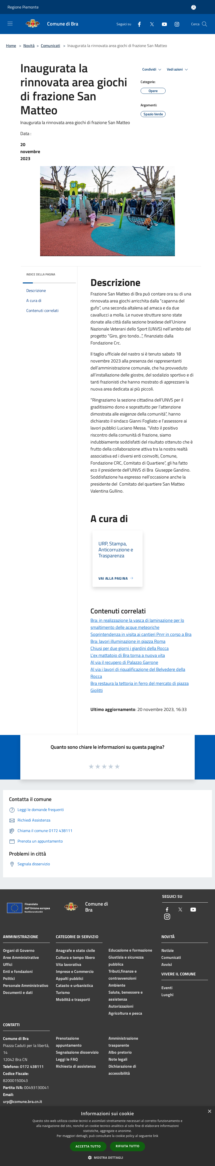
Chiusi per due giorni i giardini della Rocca (129, 648)
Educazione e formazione (130, 950)
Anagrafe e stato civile (75, 950)
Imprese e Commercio (75, 971)
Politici (9, 978)
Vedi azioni (178, 70)
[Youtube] (162, 24)
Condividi (152, 70)
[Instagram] (175, 24)
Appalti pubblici (69, 978)
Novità (29, 46)
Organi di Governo (19, 950)
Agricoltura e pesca (125, 1013)
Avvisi (166, 964)
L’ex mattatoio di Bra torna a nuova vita (127, 655)
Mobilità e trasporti (73, 999)
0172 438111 (32, 1066)
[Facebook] (137, 24)
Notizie (167, 950)
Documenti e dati (18, 992)
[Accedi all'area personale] (193, 7)
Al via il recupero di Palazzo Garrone (124, 662)
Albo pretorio (120, 1052)
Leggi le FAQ (67, 1059)
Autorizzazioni (121, 1006)
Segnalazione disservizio (77, 1052)
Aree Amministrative (21, 957)
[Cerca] (204, 24)
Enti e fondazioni (18, 971)
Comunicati (50, 46)
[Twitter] (150, 24)
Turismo (63, 992)
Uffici (7, 964)
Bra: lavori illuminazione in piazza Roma (127, 641)
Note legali (118, 1059)
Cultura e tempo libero (75, 957)
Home (11, 46)
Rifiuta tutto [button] (128, 1146)
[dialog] (107, 1136)
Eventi (166, 988)
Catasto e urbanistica (74, 985)
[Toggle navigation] (10, 24)
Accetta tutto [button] (88, 1146)
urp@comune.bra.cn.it (22, 1101)
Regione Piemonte (23, 7)
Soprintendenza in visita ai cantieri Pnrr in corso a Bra (140, 634)
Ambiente (117, 985)
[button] (107, 1157)
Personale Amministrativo (25, 985)
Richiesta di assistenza (76, 1066)
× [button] (209, 1111)
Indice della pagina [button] (40, 274)
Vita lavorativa (68, 964)
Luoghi (167, 995)
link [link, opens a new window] (155, 1136)
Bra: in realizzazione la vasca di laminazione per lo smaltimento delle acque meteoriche (137, 624)
